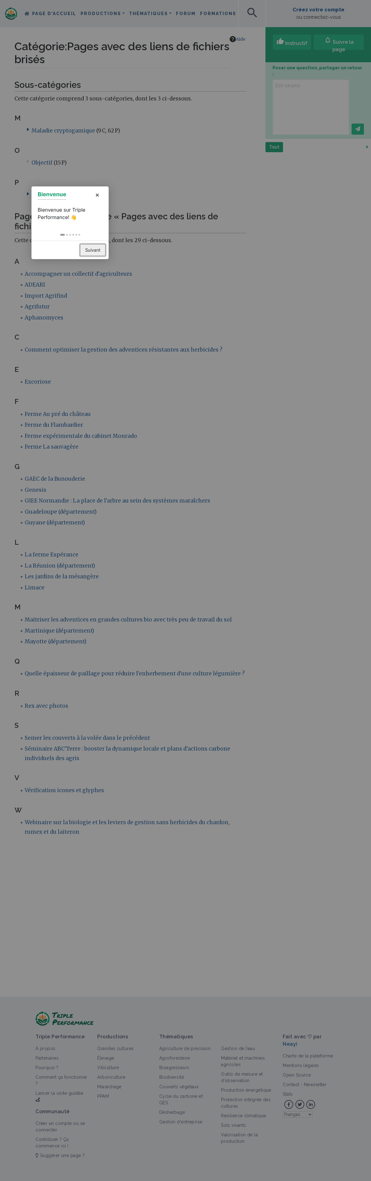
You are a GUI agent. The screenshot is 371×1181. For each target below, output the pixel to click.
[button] (178, 603)
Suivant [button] (208, 618)
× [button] (213, 562)
